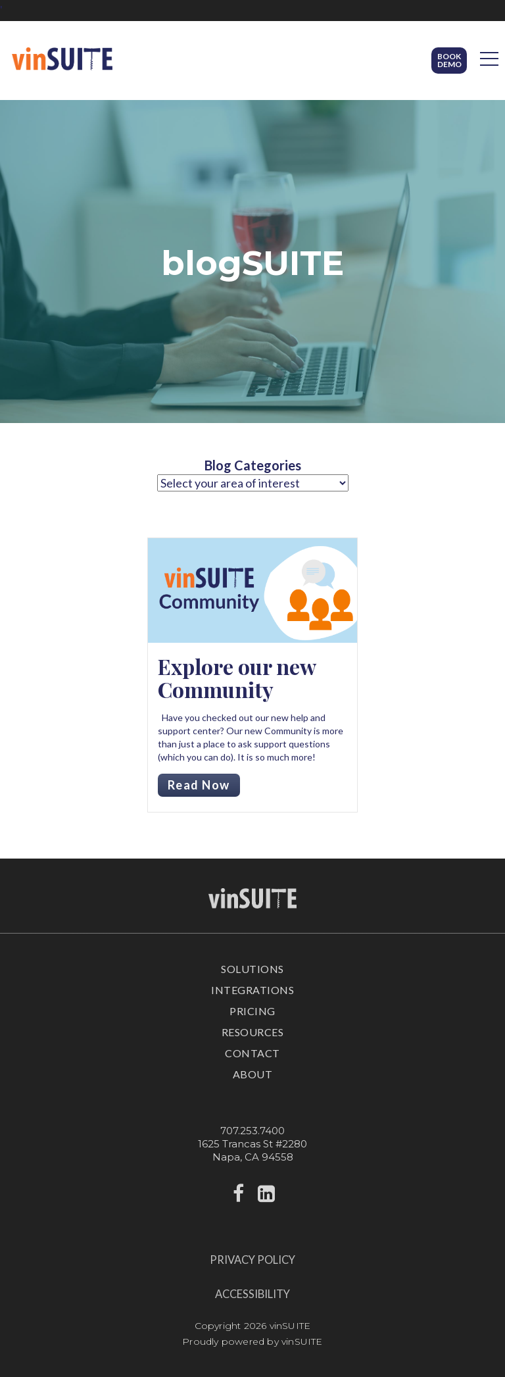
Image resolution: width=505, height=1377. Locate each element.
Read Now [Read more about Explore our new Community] (199, 785)
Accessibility (252, 1294)
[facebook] (238, 1197)
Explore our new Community (237, 677)
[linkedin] (266, 1197)
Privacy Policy (252, 1259)
